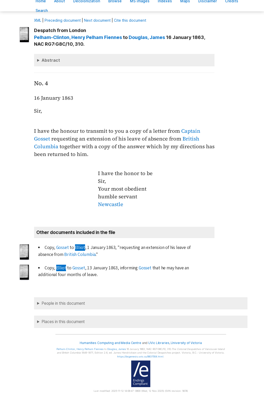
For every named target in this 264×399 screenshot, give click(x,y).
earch (42, 10)
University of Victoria (186, 343)
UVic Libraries (158, 343)
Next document (97, 20)
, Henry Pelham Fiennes (78, 37)
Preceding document (63, 20)
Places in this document (63, 321)
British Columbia (79, 254)
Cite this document (130, 20)
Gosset (62, 247)
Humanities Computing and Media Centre (110, 343)
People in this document (63, 303)
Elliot (80, 247)
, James (147, 37)
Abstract (51, 60)
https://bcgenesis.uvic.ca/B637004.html (140, 356)
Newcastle (110, 204)
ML (37, 20)
